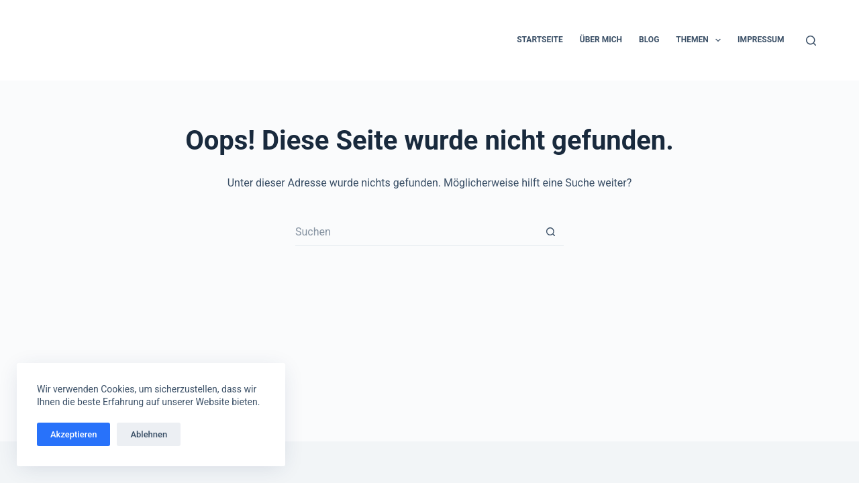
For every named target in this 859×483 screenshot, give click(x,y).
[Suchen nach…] (416, 232)
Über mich (601, 39)
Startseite (540, 39)
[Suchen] (811, 41)
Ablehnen (148, 434)
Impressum (761, 39)
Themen (701, 40)
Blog (649, 39)
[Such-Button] (550, 232)
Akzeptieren (73, 434)
